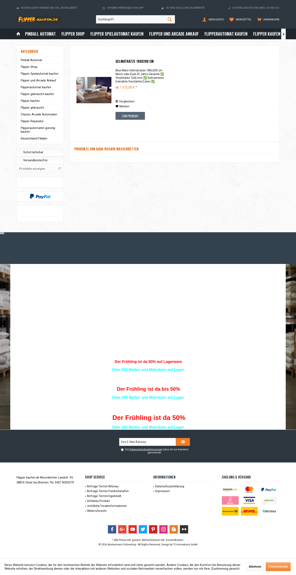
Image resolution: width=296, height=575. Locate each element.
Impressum (162, 491)
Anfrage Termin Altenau (103, 486)
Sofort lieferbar (33, 152)
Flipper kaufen (30, 101)
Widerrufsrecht (96, 510)
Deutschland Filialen (34, 138)
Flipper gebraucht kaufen (37, 94)
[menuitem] (267, 19)
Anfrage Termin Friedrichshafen (108, 491)
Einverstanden (278, 566)
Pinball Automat (31, 60)
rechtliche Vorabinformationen (107, 506)
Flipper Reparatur (32, 121)
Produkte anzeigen (40, 168)
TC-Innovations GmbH (185, 544)
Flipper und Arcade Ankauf (38, 80)
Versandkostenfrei (35, 160)
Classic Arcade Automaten (39, 114)
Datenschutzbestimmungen (146, 449)
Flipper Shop (29, 67)
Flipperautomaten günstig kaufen (38, 130)
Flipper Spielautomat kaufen (39, 74)
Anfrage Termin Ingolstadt (104, 496)
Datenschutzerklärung (169, 486)
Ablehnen (255, 566)
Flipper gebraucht (32, 107)
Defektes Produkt (98, 501)
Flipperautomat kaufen (36, 87)
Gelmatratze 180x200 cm (135, 61)
